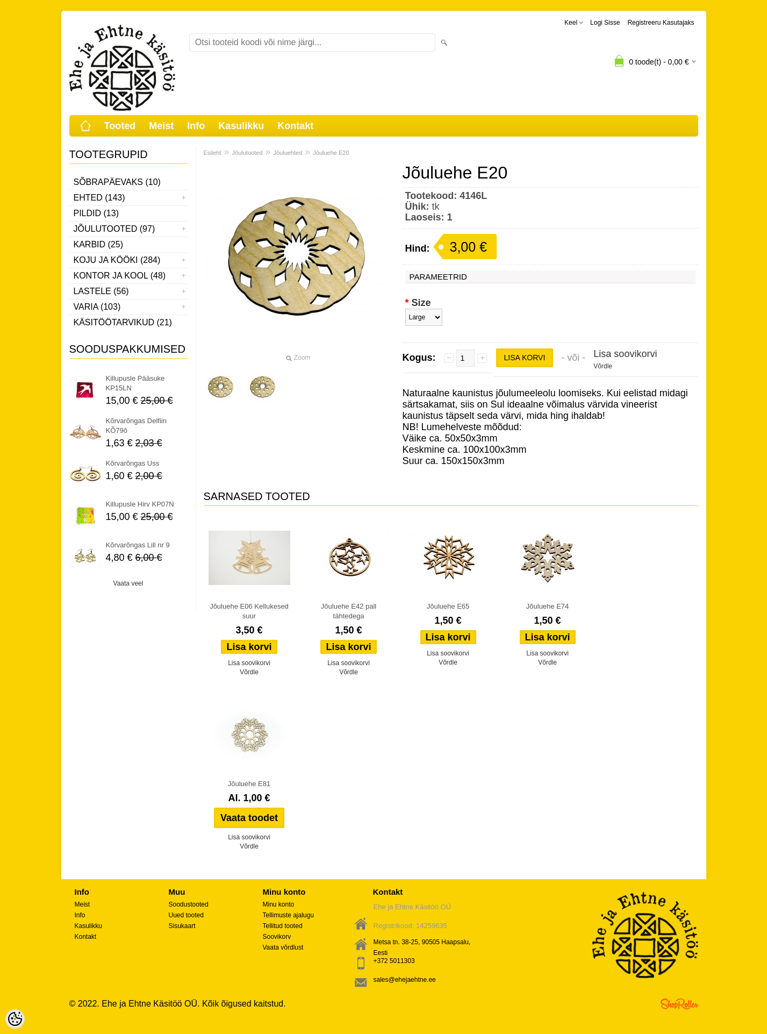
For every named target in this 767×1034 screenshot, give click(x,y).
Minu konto (279, 904)
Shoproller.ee (679, 1004)
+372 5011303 (394, 961)
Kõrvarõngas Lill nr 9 (138, 545)
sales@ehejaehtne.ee (405, 979)
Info (196, 125)
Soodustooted (189, 904)
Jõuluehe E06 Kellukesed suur (249, 611)
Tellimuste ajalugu (288, 915)
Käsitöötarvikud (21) (123, 322)
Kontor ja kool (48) (120, 275)
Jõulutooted (247, 152)
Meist (161, 125)
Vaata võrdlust (283, 947)
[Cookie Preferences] (15, 1019)
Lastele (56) (101, 291)
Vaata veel (128, 583)
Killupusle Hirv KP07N (140, 504)
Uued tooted (186, 915)
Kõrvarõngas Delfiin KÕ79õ (136, 425)
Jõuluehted (287, 152)
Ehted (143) (99, 197)
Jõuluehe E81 (249, 784)
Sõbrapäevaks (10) (117, 182)
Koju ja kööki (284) (117, 260)
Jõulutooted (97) (114, 228)
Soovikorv (277, 936)
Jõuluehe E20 (331, 152)
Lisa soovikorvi (625, 353)
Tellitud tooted (283, 926)
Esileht (212, 152)
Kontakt (295, 125)
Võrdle (602, 366)
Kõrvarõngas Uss (133, 463)
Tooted (120, 125)
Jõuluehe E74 (547, 606)
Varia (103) (97, 306)
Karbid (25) (98, 244)
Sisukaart (182, 926)
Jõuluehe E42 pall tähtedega (348, 611)
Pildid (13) (96, 213)
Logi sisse (605, 22)
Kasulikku (241, 125)
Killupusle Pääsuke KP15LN (135, 383)
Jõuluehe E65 (448, 606)
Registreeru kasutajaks (660, 22)
